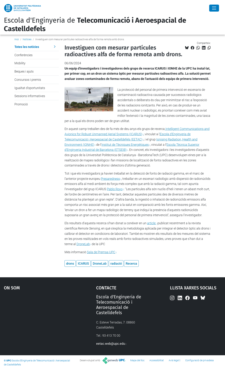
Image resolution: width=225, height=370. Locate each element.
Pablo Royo (115, 189)
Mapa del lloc (137, 360)
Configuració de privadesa (199, 360)
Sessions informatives (29, 96)
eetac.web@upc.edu (110, 343)
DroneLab (83, 244)
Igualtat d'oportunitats (29, 88)
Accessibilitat (156, 360)
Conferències (23, 55)
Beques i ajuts (24, 71)
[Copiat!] (209, 48)
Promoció (21, 104)
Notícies (27, 39)
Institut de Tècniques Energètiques (125, 144)
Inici (16, 39)
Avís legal (174, 360)
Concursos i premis (27, 79)
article (151, 223)
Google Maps (38, 320)
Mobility (19, 63)
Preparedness (110, 179)
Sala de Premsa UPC (101, 252)
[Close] (214, 8)
